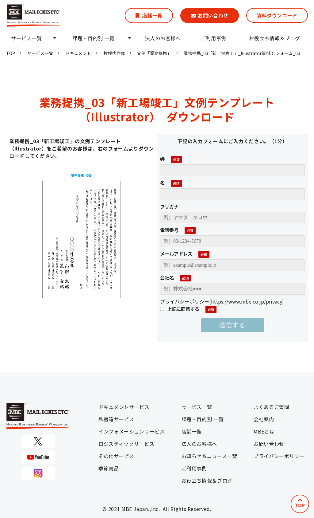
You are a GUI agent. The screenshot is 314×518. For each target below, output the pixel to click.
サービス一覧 (26, 38)
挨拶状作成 (114, 53)
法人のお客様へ (163, 38)
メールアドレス (176, 253)
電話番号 (169, 229)
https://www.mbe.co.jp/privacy (246, 301)
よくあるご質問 (271, 406)
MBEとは (264, 431)
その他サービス (116, 456)
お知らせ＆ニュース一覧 (209, 456)
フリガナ (169, 206)
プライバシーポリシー (279, 456)
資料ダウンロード (277, 15)
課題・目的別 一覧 (93, 38)
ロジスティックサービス (126, 443)
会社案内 (264, 419)
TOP (10, 53)
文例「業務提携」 (154, 53)
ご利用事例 (213, 38)
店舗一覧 (152, 15)
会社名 (167, 277)
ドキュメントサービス (123, 406)
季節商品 (108, 468)
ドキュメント (78, 53)
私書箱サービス (116, 419)
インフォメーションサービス (131, 431)
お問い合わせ (213, 15)
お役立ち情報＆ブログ (274, 38)
